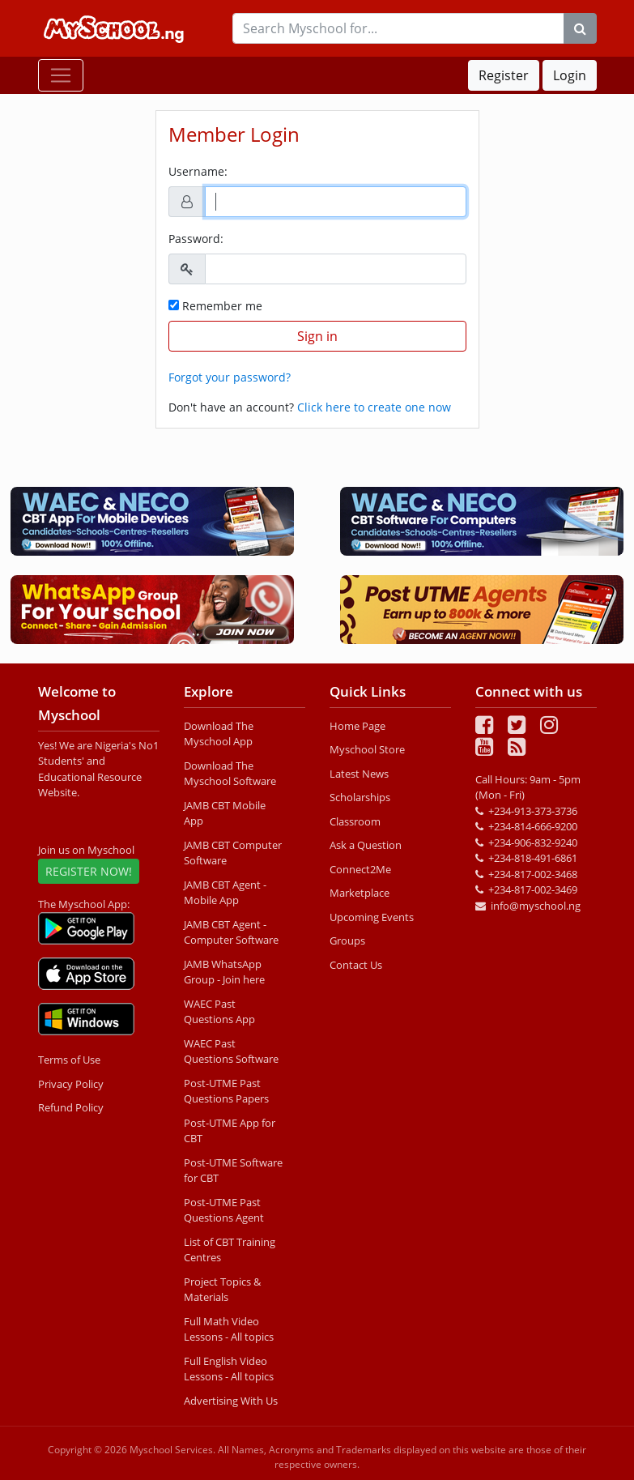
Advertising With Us (231, 1400)
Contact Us (356, 965)
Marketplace (359, 892)
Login (569, 75)
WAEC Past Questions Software (231, 1051)
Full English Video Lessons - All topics (229, 1369)
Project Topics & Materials (222, 1289)
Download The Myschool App (218, 734)
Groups (347, 940)
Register (504, 75)
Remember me (215, 305)
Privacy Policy (71, 1084)
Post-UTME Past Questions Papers (226, 1091)
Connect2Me (360, 869)
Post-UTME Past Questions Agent (224, 1210)
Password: (195, 238)
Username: (198, 171)
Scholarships (360, 797)
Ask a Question (366, 845)
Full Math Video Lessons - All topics (229, 1329)
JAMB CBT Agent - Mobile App (225, 892)
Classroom (355, 821)
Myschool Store (367, 749)
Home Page (357, 726)
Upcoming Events (372, 917)
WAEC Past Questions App (219, 1011)
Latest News (359, 773)
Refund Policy (71, 1107)
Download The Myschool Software (230, 773)
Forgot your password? (229, 377)
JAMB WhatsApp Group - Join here (224, 972)
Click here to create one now (374, 407)
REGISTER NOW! (88, 871)
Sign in (317, 336)
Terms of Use (69, 1059)
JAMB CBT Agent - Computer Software (231, 932)
